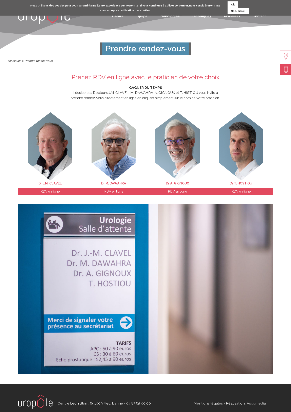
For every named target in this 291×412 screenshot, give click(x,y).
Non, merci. (238, 10)
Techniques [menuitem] (201, 16)
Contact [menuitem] (259, 16)
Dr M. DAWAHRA (113, 183)
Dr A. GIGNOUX (177, 183)
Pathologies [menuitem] (169, 16)
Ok (233, 3)
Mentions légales (208, 403)
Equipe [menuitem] (142, 16)
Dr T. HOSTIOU (241, 183)
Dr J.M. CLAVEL (50, 183)
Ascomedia (256, 403)
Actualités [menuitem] (231, 16)
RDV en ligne (50, 191)
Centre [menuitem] (117, 16)
